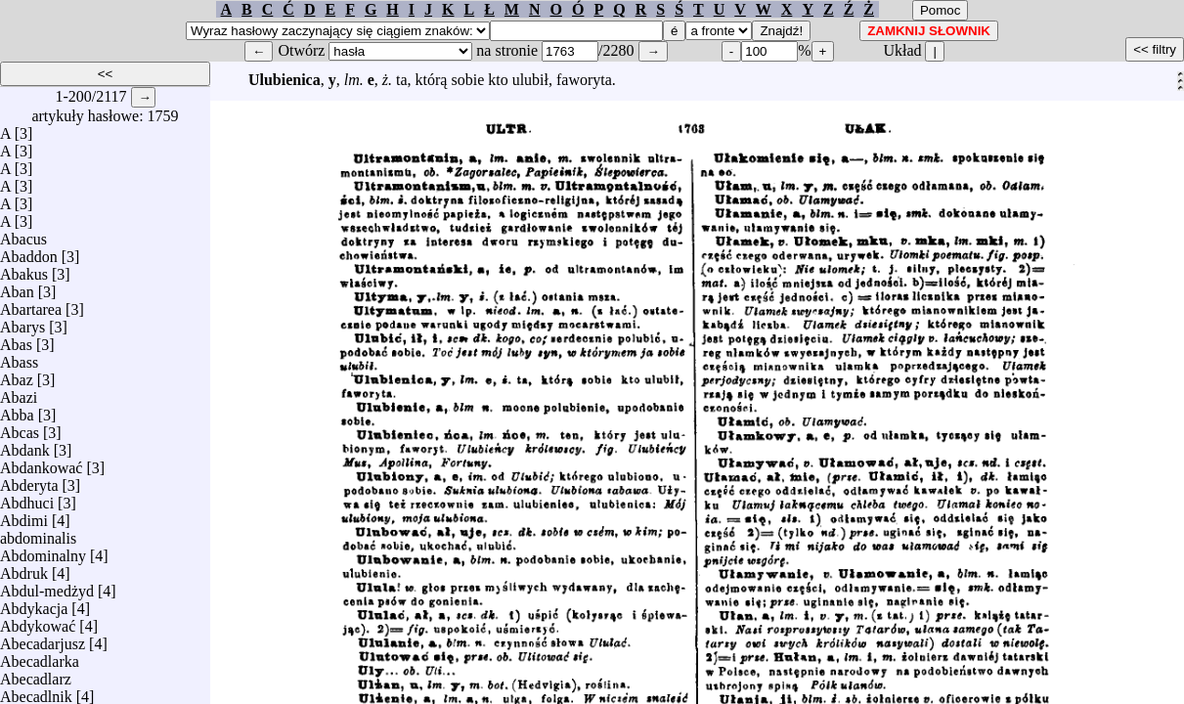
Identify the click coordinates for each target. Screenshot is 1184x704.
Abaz (16, 375)
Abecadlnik (36, 691)
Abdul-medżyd (47, 586)
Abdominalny (43, 551)
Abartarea (31, 304)
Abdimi (24, 515)
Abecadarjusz (42, 639)
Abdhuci (27, 498)
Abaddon (29, 251)
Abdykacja (33, 603)
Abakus (24, 269)
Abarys (22, 322)
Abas (16, 339)
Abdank (25, 445)
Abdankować (41, 463)
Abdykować (37, 621)
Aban (17, 287)
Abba (17, 410)
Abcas (19, 427)
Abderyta (29, 480)
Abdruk (24, 568)
